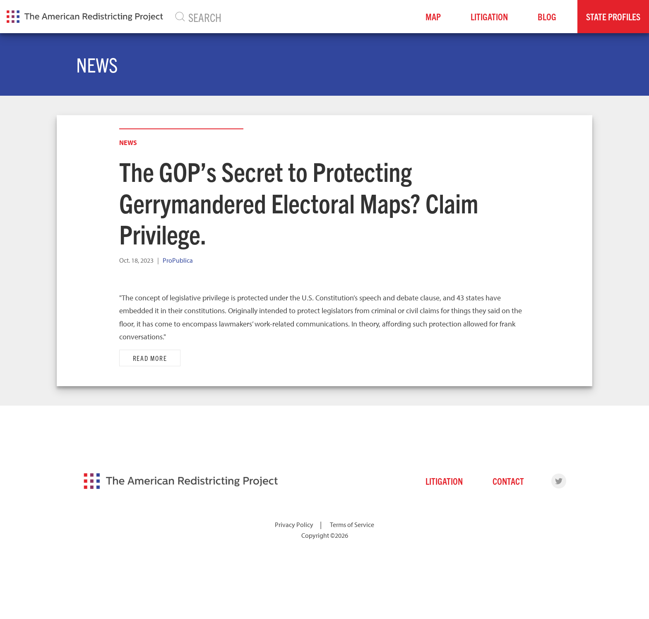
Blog (547, 16)
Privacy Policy (294, 524)
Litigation (489, 16)
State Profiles (613, 16)
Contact (508, 480)
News (128, 142)
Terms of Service (352, 524)
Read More (150, 358)
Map (433, 16)
